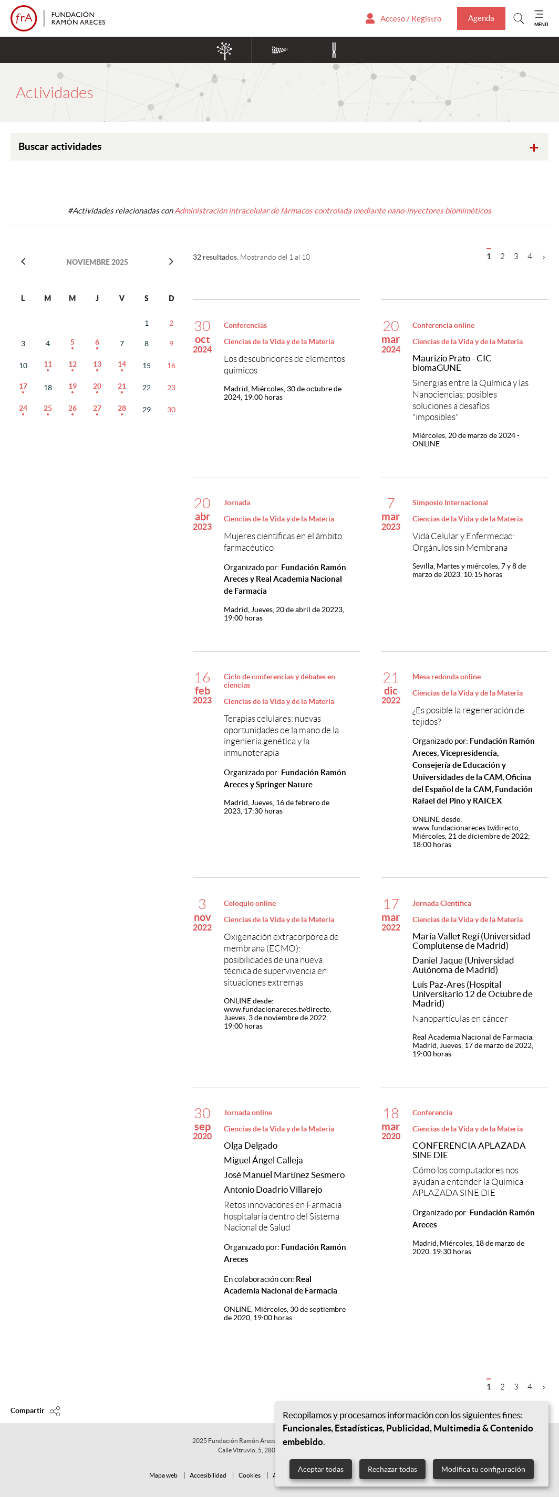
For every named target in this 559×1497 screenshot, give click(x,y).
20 (97, 386)
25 (48, 408)
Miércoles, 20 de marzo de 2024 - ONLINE (466, 439)
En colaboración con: (280, 1285)
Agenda (481, 18)
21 (122, 386)
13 (97, 364)
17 (23, 386)
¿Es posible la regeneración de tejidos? (468, 715)
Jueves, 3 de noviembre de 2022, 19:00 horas (278, 1013)
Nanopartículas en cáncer (460, 1018)
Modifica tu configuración (483, 1469)
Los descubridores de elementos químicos (284, 364)
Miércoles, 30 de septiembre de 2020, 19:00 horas (285, 1313)
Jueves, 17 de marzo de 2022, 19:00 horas (473, 1045)
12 (72, 364)
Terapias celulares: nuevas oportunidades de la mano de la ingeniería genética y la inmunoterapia (281, 735)
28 (122, 408)
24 (23, 408)
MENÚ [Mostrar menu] (541, 24)
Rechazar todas (392, 1469)
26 (72, 408)
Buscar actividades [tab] (280, 148)
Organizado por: (285, 579)
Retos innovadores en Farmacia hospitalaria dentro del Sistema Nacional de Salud (282, 1216)
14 (122, 364)
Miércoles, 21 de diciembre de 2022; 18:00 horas (471, 832)
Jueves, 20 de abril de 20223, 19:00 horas (284, 613)
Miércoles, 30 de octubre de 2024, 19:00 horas (282, 392)
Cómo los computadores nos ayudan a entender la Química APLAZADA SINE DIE (467, 1181)
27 (97, 408)
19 (72, 386)
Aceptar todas (321, 1469)
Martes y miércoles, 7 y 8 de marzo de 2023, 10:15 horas (469, 570)
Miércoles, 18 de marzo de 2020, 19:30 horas (468, 1247)
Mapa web (163, 1475)
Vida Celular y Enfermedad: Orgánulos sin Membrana (463, 541)
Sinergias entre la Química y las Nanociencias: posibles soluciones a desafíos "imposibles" (470, 400)
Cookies (250, 1475)
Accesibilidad (208, 1475)
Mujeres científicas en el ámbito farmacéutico (283, 541)
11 (48, 364)
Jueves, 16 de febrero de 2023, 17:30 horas (276, 806)
